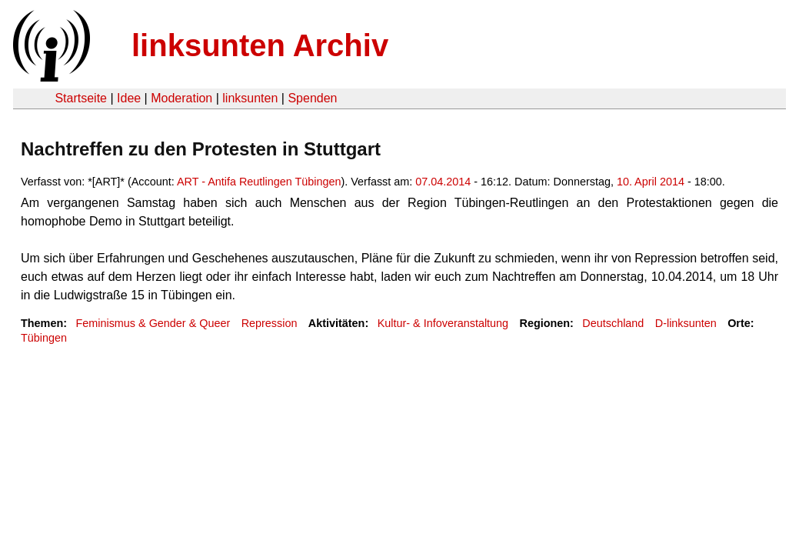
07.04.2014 (443, 181)
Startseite (81, 98)
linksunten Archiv (260, 45)
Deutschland (613, 323)
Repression (269, 323)
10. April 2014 (650, 181)
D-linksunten (686, 323)
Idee (129, 98)
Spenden (312, 98)
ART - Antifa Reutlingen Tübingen (259, 181)
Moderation (181, 98)
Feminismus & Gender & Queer (152, 323)
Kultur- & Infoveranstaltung (443, 323)
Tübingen (44, 338)
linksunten (250, 98)
